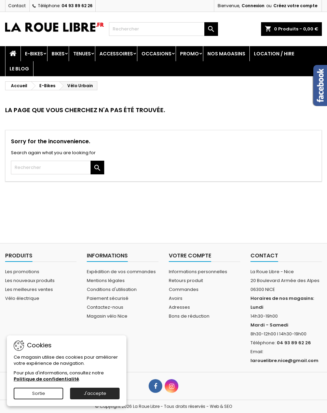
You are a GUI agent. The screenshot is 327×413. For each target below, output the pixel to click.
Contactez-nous (105, 307)
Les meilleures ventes (29, 289)
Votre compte (190, 255)
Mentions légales (106, 280)
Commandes (184, 289)
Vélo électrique (22, 298)
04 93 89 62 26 (77, 6)
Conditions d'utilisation (112, 289)
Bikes (58, 53)
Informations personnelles (198, 271)
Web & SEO (221, 406)
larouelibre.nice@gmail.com (284, 360)
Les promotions (22, 271)
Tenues (82, 53)
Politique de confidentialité (46, 379)
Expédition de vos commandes (121, 271)
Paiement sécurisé (107, 298)
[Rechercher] (163, 29)
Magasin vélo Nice (107, 316)
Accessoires (116, 53)
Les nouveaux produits (30, 280)
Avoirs (175, 298)
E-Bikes (34, 53)
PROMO (189, 53)
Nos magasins (226, 53)
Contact (17, 6)
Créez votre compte (295, 6)
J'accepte (95, 393)
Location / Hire (274, 53)
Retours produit (186, 280)
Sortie (38, 393)
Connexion (253, 6)
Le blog (19, 68)
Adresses (179, 307)
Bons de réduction (189, 316)
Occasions (156, 53)
